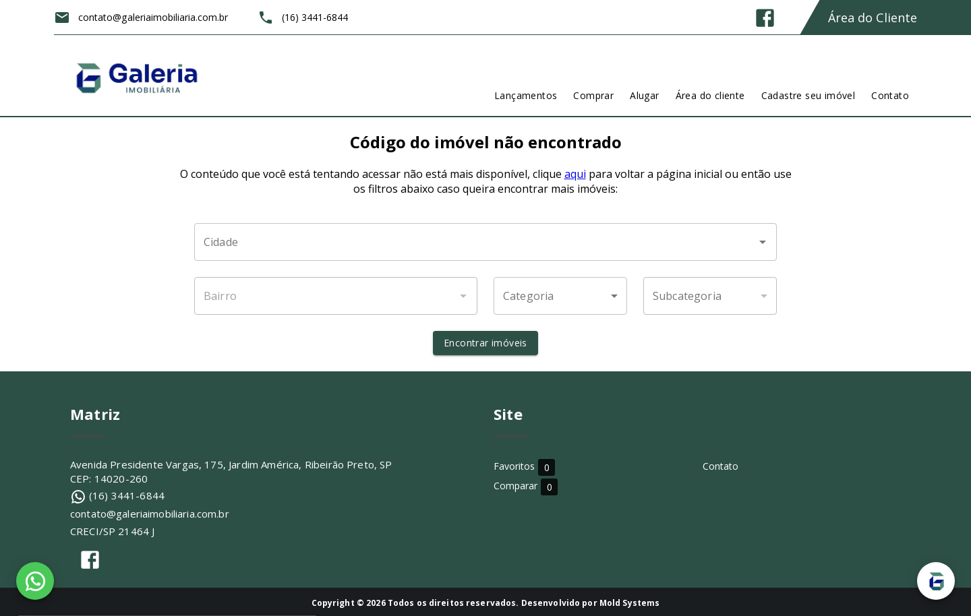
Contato (720, 466)
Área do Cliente (872, 17)
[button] (560, 296)
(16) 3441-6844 (127, 495)
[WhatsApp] (35, 581)
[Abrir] (762, 242)
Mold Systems (629, 603)
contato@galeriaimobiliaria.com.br (149, 513)
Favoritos (524, 466)
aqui (575, 173)
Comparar (593, 485)
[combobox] (485, 242)
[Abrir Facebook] (765, 18)
